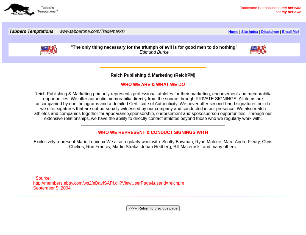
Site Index (249, 32)
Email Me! (290, 32)
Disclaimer (270, 32)
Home (233, 32)
